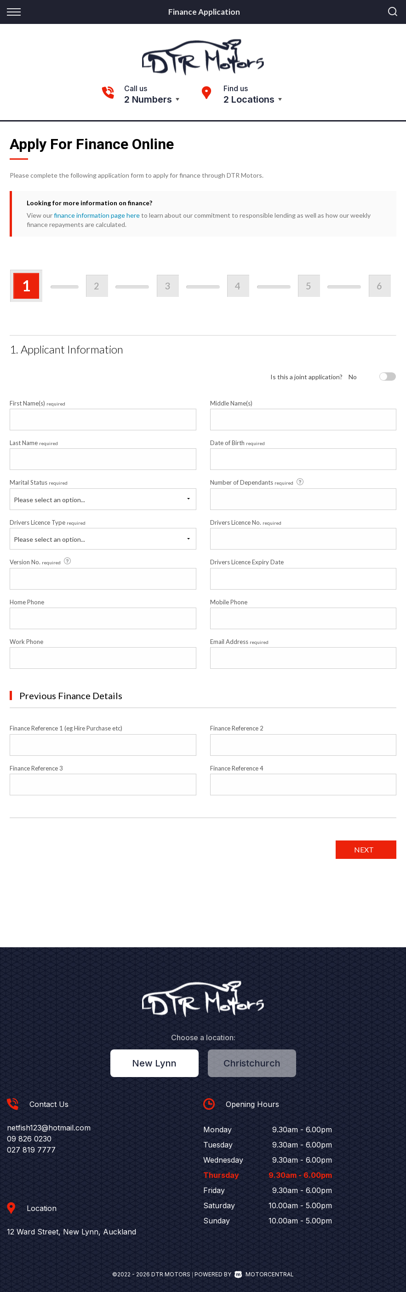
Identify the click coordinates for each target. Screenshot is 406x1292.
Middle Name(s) (231, 403)
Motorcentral (264, 1274)
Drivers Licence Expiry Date (247, 562)
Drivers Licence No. (245, 522)
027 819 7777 (31, 1149)
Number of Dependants (257, 482)
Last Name (34, 442)
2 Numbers (148, 99)
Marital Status (39, 482)
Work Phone (26, 641)
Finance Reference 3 (36, 768)
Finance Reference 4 (236, 768)
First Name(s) (37, 403)
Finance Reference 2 (236, 728)
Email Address (239, 641)
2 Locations (248, 99)
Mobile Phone (228, 602)
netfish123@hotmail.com (49, 1127)
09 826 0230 (29, 1138)
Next (364, 849)
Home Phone (27, 602)
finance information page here (97, 215)
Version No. (41, 561)
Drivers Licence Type (48, 522)
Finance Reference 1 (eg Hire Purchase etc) (66, 728)
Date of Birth (237, 442)
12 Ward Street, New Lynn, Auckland (71, 1231)
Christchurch (251, 1063)
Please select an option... (49, 500)
